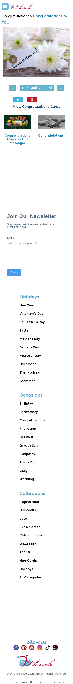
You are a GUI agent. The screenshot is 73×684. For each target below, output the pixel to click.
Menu (5, 6)
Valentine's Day (31, 313)
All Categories (31, 577)
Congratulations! (51, 135)
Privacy (12, 682)
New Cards (28, 560)
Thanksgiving (30, 372)
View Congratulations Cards (36, 107)
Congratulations (32, 420)
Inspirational (29, 502)
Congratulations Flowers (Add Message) (17, 139)
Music (42, 682)
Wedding (27, 479)
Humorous (28, 510)
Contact (62, 682)
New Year (27, 305)
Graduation (29, 445)
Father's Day (29, 347)
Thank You (28, 462)
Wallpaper (28, 544)
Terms (23, 682)
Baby (23, 471)
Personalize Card (37, 87)
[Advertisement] (37, 177)
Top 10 (25, 552)
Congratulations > (17, 16)
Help (52, 682)
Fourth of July (30, 355)
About (33, 682)
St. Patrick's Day (32, 322)
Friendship (28, 428)
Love (23, 518)
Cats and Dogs (31, 535)
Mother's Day (30, 339)
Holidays (26, 569)
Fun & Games (30, 527)
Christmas (27, 381)
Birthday (26, 403)
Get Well (26, 437)
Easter (25, 330)
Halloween (28, 364)
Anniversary (29, 412)
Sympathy (27, 454)
